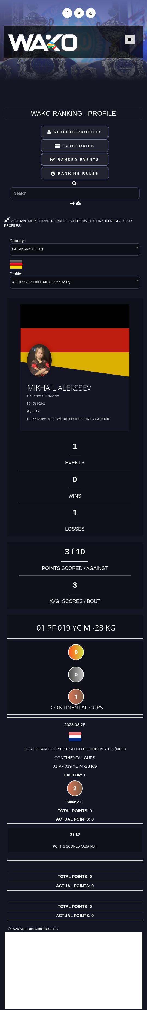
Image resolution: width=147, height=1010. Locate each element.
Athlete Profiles (74, 132)
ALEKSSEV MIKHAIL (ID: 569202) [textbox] (41, 282)
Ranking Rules (75, 173)
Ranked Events (74, 160)
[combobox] (75, 250)
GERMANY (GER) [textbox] (27, 249)
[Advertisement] (73, 970)
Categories (75, 146)
